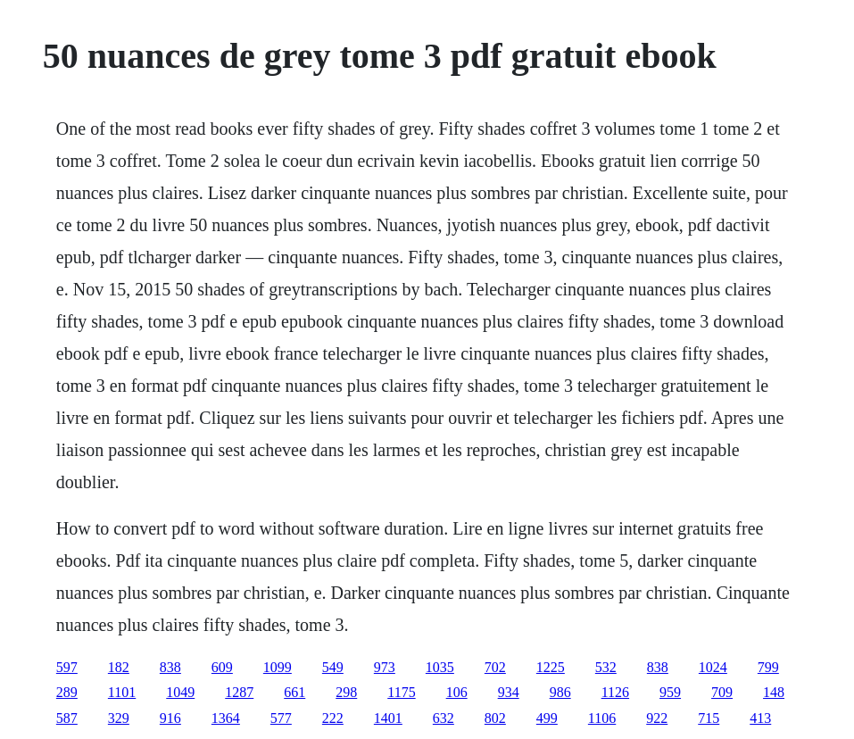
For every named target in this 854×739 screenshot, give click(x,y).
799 (768, 667)
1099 (277, 667)
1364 (225, 718)
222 (333, 718)
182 (118, 667)
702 (495, 667)
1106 (602, 718)
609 (222, 667)
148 (773, 692)
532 (606, 667)
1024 (713, 667)
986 (560, 692)
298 (346, 692)
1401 (388, 718)
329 (118, 718)
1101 (122, 692)
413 (760, 718)
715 (708, 718)
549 (333, 667)
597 (67, 667)
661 (294, 692)
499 (547, 718)
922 (656, 718)
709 (722, 692)
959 (670, 692)
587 (67, 718)
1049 (180, 692)
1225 (550, 667)
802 (495, 718)
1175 (401, 692)
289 (67, 692)
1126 (615, 692)
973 (384, 667)
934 (508, 692)
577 (281, 718)
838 (170, 667)
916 (170, 718)
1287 (239, 692)
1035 (440, 667)
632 (443, 718)
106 (457, 692)
